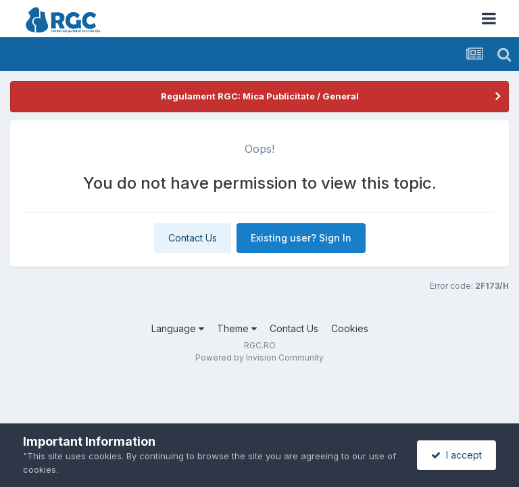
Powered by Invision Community (259, 357)
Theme (237, 328)
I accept (456, 455)
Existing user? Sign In (301, 238)
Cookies (349, 328)
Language (177, 328)
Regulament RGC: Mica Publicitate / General (260, 96)
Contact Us (192, 238)
